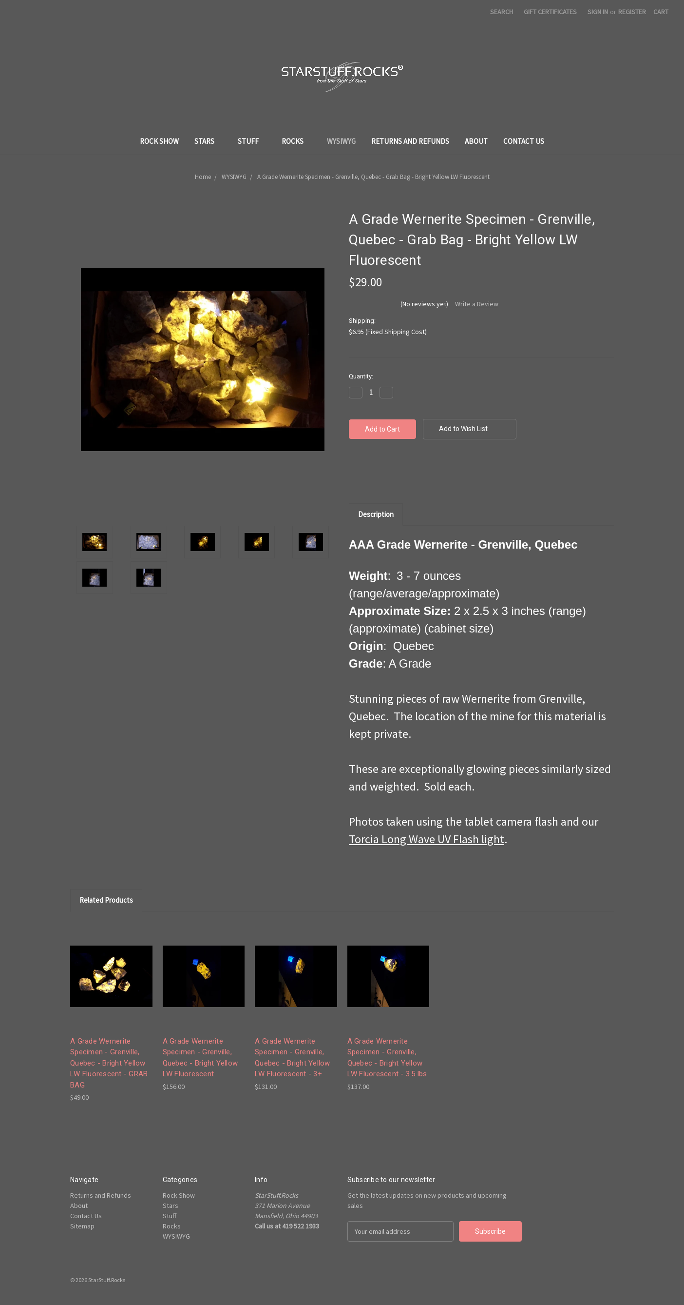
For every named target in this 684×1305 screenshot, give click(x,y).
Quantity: (361, 376)
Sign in (598, 11)
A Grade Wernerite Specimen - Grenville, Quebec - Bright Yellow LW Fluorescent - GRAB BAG (109, 1063)
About (476, 141)
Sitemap (82, 1226)
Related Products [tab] (106, 900)
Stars (208, 141)
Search (501, 11)
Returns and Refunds (410, 141)
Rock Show (159, 141)
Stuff (252, 141)
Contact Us (523, 141)
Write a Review (476, 303)
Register (632, 11)
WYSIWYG (341, 141)
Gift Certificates (550, 11)
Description (376, 514)
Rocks (296, 141)
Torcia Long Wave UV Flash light (426, 839)
